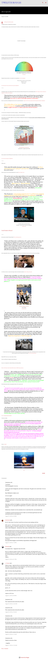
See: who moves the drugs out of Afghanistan (7, 158)
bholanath (7, 546)
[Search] (43, 2)
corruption (5, 444)
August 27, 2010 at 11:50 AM (11, 645)
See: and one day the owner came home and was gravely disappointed (10, 85)
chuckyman (7, 520)
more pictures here (24, 308)
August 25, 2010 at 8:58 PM (10, 595)
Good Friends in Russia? (7, 230)
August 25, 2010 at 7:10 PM (10, 542)
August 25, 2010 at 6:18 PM (10, 516)
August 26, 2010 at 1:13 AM (11, 634)
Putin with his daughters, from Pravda (24, 306)
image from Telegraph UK (24, 268)
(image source (24, 226)
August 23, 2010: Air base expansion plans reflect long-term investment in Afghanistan (34, 100)
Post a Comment (5, 648)
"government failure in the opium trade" (24, 147)
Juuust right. (24, 74)
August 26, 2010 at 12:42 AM (11, 603)
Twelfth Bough (11, 2)
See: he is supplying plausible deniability (7, 415)
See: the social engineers (22, 78)
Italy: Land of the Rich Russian (32, 353)
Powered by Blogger (24, 657)
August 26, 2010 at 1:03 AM (11, 612)
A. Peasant (7, 563)
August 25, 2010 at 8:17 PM (10, 559)
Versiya (11, 377)
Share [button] (43, 473)
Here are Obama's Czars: (21, 172)
